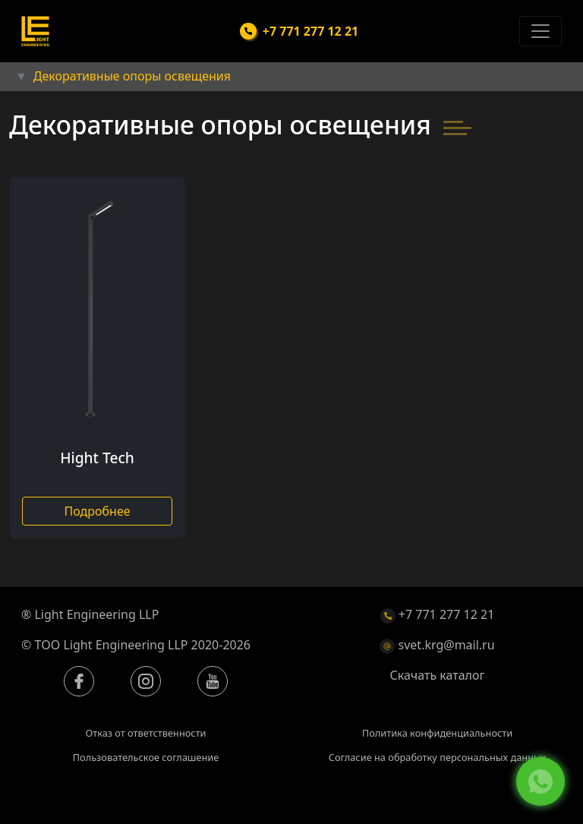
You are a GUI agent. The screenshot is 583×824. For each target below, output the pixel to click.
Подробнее (97, 511)
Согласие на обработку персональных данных (438, 757)
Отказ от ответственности (145, 733)
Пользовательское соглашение (146, 757)
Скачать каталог (437, 675)
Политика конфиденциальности (437, 733)
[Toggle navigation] (540, 31)
